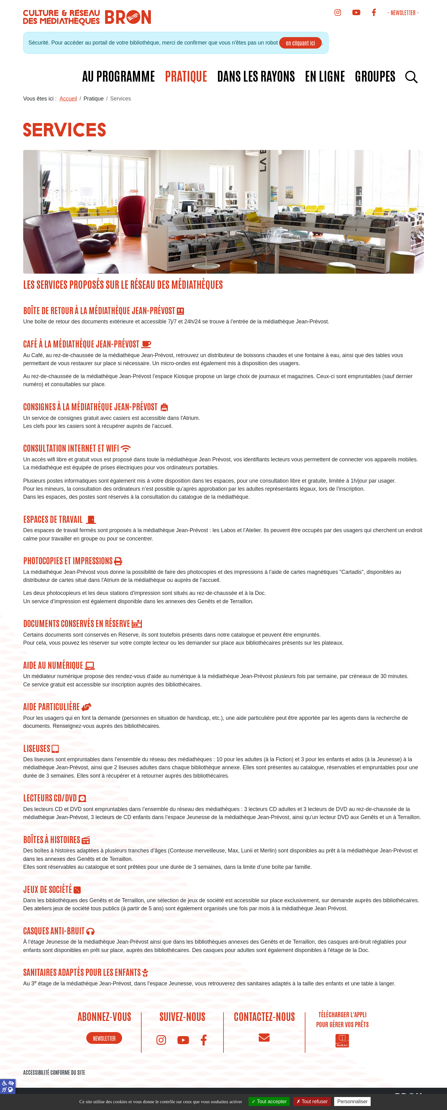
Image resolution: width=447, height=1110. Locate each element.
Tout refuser (312, 1101)
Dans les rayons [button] (256, 75)
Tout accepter (269, 1101)
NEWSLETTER (104, 1038)
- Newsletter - (403, 12)
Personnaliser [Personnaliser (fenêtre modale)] (352, 1101)
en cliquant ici (300, 42)
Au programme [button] (118, 75)
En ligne (325, 75)
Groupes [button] (375, 75)
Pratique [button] (186, 75)
